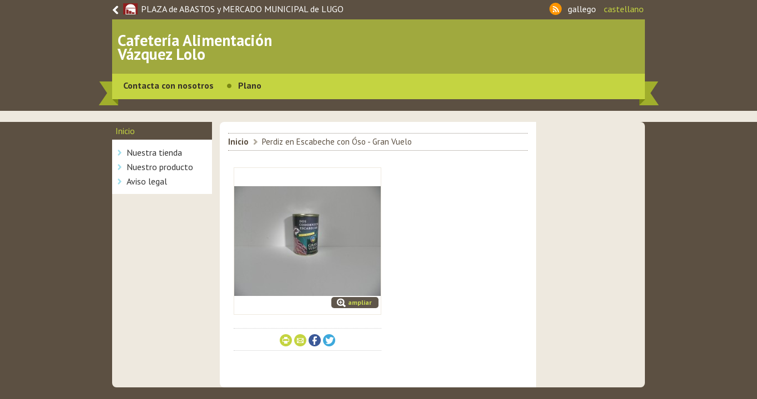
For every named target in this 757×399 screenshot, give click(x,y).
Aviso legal (147, 181)
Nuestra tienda (154, 152)
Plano (249, 85)
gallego (582, 8)
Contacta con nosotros (168, 85)
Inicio (238, 141)
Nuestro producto (160, 166)
